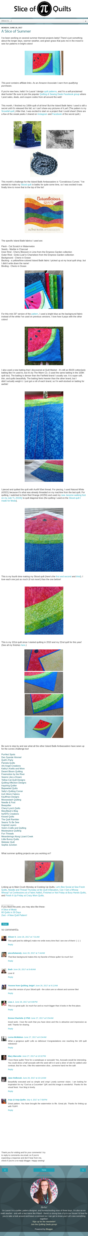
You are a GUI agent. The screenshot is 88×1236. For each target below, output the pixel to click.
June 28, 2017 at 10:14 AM (34, 1078)
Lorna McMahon (15, 1037)
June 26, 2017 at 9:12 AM (46, 985)
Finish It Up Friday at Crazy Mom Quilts (25, 895)
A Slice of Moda (9, 909)
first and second (63, 576)
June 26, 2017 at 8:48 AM (24, 969)
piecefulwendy (15, 953)
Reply (10, 944)
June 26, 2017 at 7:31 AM (28, 937)
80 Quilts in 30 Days (11, 912)
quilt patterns (50, 91)
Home (44, 1170)
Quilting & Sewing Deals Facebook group (59, 94)
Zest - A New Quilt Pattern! (14, 915)
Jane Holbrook (15, 1078)
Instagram (42, 114)
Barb (10, 969)
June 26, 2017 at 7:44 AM (33, 953)
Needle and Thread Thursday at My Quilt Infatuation (33, 890)
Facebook (57, 114)
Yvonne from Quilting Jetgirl (21, 985)
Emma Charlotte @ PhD (19, 1018)
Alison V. (12, 937)
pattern (34, 314)
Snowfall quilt (7, 111)
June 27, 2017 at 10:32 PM (34, 1056)
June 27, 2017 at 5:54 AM (42, 1018)
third (78, 576)
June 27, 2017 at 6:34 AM (35, 1037)
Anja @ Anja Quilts (17, 1100)
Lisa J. (11, 1002)
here (23, 645)
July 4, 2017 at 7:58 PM (37, 1100)
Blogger (49, 1229)
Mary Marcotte (15, 1056)
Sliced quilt (26, 184)
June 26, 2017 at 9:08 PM (26, 1002)
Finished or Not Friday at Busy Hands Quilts (64, 892)
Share (5, 924)
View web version (44, 1175)
